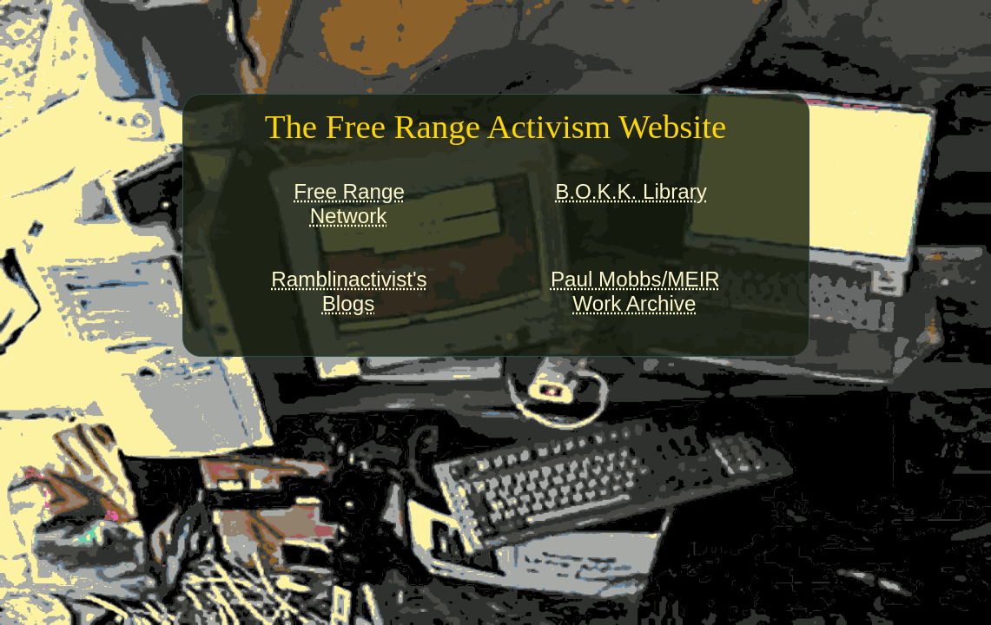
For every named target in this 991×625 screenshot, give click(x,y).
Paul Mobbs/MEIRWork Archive (635, 291)
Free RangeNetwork (349, 203)
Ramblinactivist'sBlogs (348, 291)
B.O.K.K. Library (631, 191)
